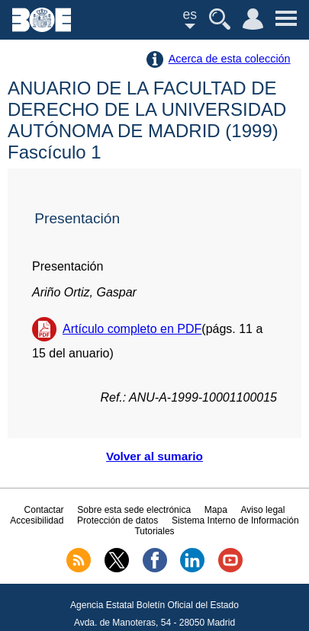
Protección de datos (117, 520)
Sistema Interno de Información (235, 520)
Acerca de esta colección (230, 59)
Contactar (44, 509)
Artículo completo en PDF (132, 328)
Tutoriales (154, 531)
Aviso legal (263, 509)
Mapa (215, 509)
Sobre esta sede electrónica (134, 509)
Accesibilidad (36, 520)
